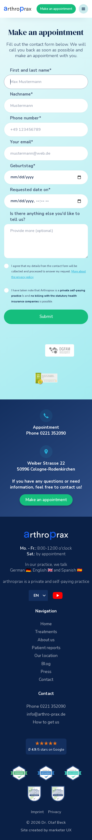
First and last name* (31, 70)
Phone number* (25, 118)
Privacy (54, 812)
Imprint (37, 812)
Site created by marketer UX (46, 830)
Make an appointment (56, 9)
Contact (46, 679)
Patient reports (46, 648)
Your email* (21, 142)
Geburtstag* (22, 166)
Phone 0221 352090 (46, 706)
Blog (46, 664)
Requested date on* (30, 190)
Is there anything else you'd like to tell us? (45, 216)
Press (46, 672)
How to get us (46, 722)
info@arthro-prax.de (46, 714)
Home (46, 624)
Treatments (46, 632)
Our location (46, 656)
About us (46, 640)
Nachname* (21, 94)
